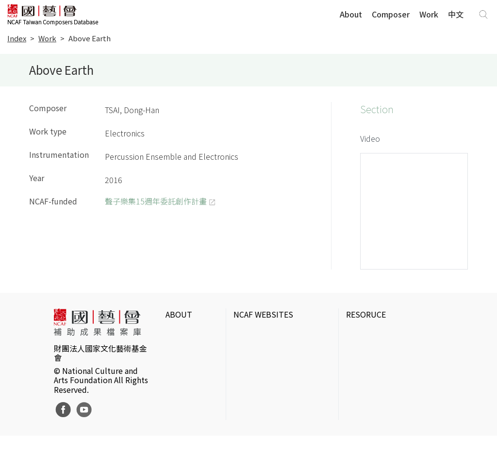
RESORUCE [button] (366, 314)
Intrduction (185, 333)
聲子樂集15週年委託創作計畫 (156, 201)
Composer (391, 14)
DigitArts (361, 415)
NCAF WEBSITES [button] (263, 314)
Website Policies (180, 355)
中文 (456, 14)
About (351, 14)
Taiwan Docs (367, 431)
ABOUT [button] (179, 314)
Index (16, 38)
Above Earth (89, 38)
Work (428, 14)
